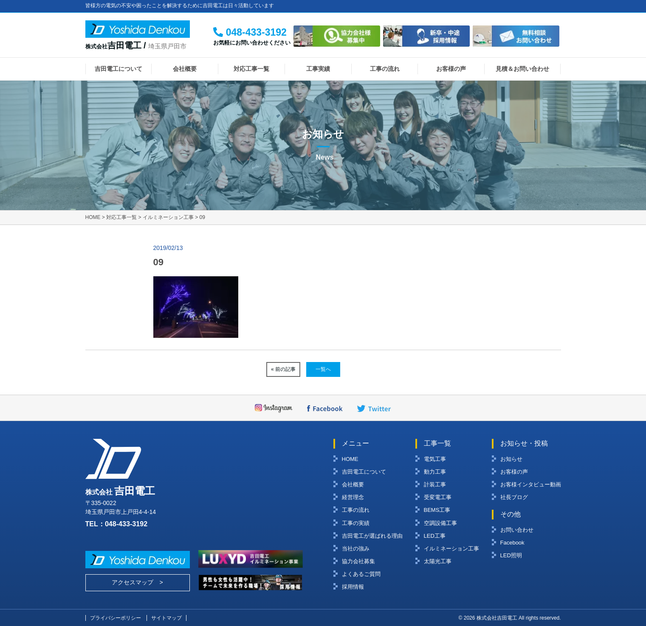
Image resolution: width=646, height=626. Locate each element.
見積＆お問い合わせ (522, 68)
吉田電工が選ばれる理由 (372, 536)
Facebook (512, 542)
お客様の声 (451, 68)
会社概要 (185, 68)
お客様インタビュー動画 (530, 484)
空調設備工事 (440, 523)
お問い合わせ (516, 530)
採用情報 (353, 587)
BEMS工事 (437, 510)
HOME (350, 459)
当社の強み (356, 548)
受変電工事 (437, 497)
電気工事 (435, 459)
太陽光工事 (437, 561)
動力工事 (435, 472)
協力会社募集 (358, 561)
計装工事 (435, 484)
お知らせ (511, 459)
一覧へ (323, 369)
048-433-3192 (126, 524)
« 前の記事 (283, 369)
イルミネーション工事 (451, 548)
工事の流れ (385, 68)
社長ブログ (514, 497)
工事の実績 (356, 523)
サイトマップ (166, 618)
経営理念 (353, 497)
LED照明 (511, 555)
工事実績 (318, 68)
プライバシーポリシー (115, 618)
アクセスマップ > (137, 582)
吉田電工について (118, 68)
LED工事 (435, 536)
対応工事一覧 (251, 68)
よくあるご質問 (361, 574)
